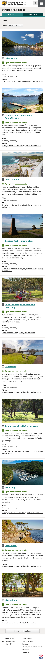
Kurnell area (6, 205)
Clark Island (11, 545)
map (19, 25)
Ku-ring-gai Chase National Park (13, 81)
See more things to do (22, 631)
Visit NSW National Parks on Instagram (8, 661)
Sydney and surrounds (35, 81)
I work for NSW (7, 644)
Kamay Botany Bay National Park (24, 205)
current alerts (21, 63)
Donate (25, 652)
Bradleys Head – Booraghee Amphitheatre (18, 116)
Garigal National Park (9, 333)
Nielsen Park (11, 600)
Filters (32, 14)
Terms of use (27, 641)
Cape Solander (12, 179)
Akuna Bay (10, 487)
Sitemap (25, 649)
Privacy (25, 644)
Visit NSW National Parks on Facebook (4, 661)
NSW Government (8, 641)
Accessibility (27, 638)
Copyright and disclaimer (32, 647)
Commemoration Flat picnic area (21, 426)
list (12, 25)
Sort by (4, 21)
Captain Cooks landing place (19, 241)
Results (11, 14)
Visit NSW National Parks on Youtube (12, 661)
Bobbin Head (11, 58)
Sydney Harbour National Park (12, 146)
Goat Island (10, 366)
